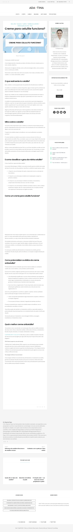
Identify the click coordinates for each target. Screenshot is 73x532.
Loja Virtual (51, 2)
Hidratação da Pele (23, 25)
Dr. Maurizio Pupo (62, 2)
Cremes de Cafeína (33, 23)
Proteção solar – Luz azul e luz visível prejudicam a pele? (39, 479)
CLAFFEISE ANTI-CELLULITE (12, 334)
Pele (31, 25)
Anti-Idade (44, 14)
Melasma (36, 14)
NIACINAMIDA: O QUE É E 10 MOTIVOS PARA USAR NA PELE (19, 505)
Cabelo (30, 14)
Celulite (19, 23)
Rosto (17, 14)
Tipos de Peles (52, 14)
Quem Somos (41, 2)
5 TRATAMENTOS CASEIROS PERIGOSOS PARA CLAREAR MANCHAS (19, 502)
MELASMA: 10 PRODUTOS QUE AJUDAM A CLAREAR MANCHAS (19, 500)
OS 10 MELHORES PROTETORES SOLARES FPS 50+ (19, 510)
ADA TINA (13, 23)
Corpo (23, 14)
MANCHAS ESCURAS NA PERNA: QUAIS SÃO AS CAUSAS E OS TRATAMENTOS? (19, 507)
